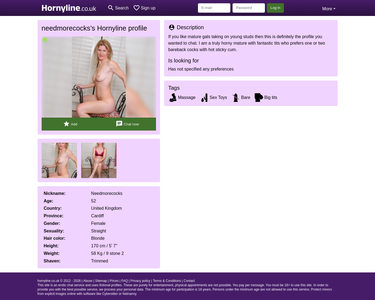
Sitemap (101, 281)
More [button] (327, 8)
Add (70, 124)
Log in (275, 8)
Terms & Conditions (167, 281)
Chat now (127, 124)
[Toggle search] (118, 8)
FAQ (124, 281)
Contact (189, 281)
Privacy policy (140, 281)
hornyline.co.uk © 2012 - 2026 (59, 281)
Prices (114, 281)
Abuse (87, 281)
